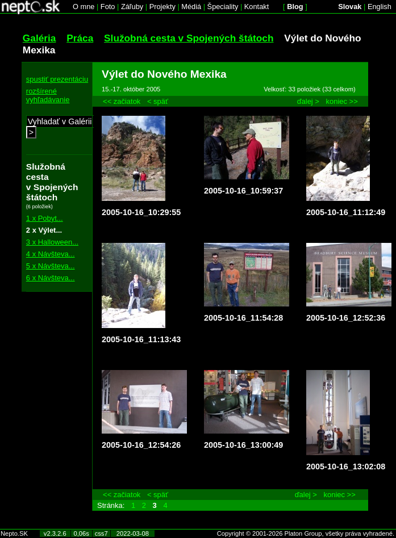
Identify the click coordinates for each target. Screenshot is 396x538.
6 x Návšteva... (50, 278)
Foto (108, 6)
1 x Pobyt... (44, 218)
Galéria (39, 38)
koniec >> (342, 101)
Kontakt (256, 6)
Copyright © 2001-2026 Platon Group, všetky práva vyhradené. (305, 533)
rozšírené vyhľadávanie (48, 95)
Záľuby (132, 6)
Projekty (162, 6)
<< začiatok (121, 101)
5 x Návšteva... (50, 266)
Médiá (191, 6)
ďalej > (308, 101)
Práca (79, 38)
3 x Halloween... (52, 242)
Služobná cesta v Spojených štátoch (188, 38)
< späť (157, 101)
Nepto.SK (14, 533)
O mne (83, 6)
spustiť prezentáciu (57, 79)
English (379, 6)
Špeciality (223, 6)
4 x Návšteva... (50, 254)
